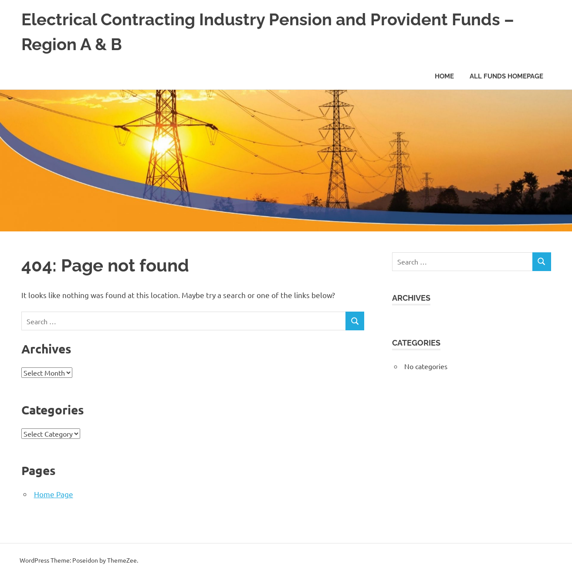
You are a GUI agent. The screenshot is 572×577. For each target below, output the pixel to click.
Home (444, 76)
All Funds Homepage (506, 76)
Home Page (53, 494)
